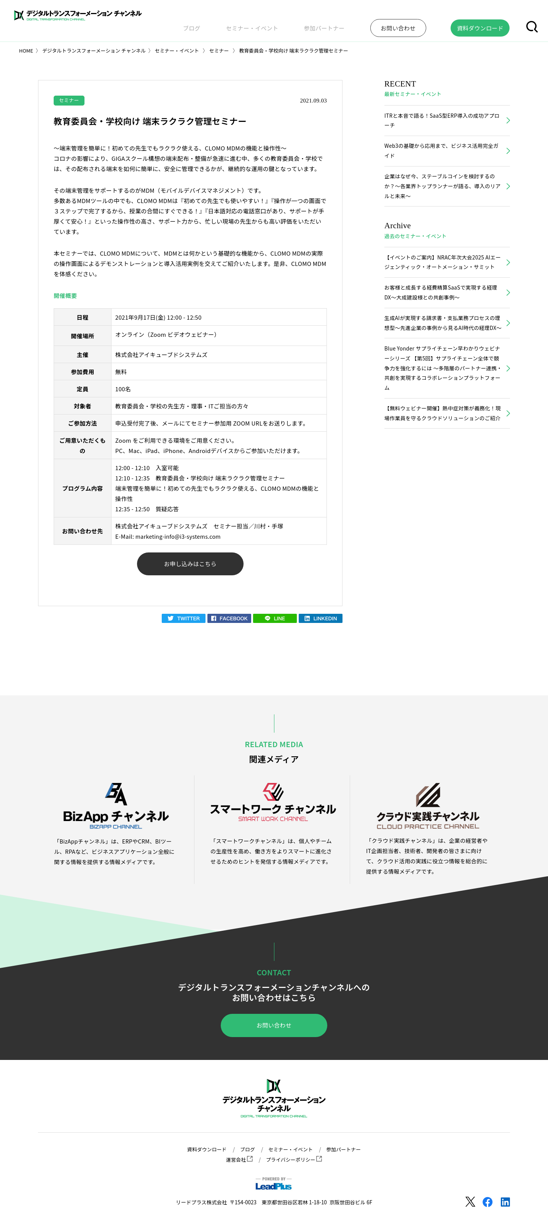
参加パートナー (362, 24)
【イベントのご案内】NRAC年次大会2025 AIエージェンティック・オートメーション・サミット (442, 273)
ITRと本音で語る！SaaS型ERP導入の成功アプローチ (442, 121)
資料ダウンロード (204, 1149)
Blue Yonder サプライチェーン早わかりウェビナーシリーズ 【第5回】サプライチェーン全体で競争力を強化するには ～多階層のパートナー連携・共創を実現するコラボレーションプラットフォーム (442, 399)
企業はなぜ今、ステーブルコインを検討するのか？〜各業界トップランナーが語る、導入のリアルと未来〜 (442, 190)
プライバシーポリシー (294, 1160)
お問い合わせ (274, 1027)
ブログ (260, 24)
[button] (532, 24)
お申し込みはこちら (190, 564)
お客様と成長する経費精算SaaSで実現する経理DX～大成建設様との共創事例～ (440, 310)
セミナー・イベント (306, 24)
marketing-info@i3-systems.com (180, 537)
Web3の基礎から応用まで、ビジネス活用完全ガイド (441, 153)
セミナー (69, 100)
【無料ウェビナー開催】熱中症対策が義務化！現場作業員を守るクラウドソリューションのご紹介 (442, 451)
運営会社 (238, 1160)
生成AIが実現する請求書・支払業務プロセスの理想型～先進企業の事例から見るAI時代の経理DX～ (442, 347)
